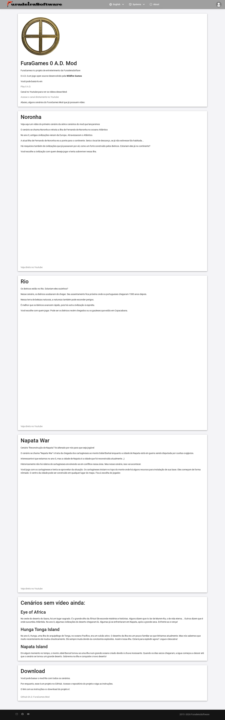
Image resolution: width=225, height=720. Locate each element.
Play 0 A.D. (26, 86)
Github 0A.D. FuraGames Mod (35, 697)
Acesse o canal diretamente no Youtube (40, 97)
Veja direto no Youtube (31, 267)
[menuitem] (117, 4)
